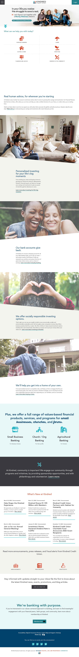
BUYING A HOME (22, 51)
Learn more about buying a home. (25, 394)
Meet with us (10, 109)
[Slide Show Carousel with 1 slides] (39, 536)
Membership (38, 621)
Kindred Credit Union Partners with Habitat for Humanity (63, 505)
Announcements (16, 569)
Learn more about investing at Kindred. (33, 329)
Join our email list (39, 586)
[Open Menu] (2, 2)
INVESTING (57, 51)
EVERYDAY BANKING (22, 42)
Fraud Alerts (63, 569)
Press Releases (39, 569)
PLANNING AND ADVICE (22, 61)
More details (18, 511)
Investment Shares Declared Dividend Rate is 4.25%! (39, 529)
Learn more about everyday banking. (31, 262)
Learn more (53, 477)
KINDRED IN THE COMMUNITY (57, 61)
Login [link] (75, 2)
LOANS (57, 42)
